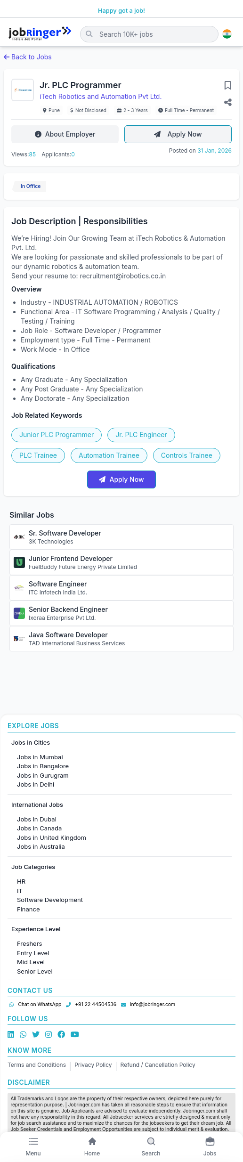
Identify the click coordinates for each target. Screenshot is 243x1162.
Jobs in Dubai (37, 819)
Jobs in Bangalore (43, 766)
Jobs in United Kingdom (51, 837)
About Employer (65, 134)
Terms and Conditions (37, 1064)
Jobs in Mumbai (40, 757)
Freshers (29, 943)
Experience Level (35, 929)
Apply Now (178, 134)
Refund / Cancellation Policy (158, 1064)
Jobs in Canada (39, 828)
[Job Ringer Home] (40, 33)
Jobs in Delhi (35, 784)
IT (20, 890)
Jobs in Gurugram (43, 775)
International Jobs (37, 804)
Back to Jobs (28, 57)
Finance (28, 909)
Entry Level (33, 953)
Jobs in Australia (41, 846)
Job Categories (33, 866)
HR (21, 881)
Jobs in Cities (30, 742)
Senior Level (35, 971)
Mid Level (31, 962)
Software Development (50, 899)
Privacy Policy (93, 1064)
